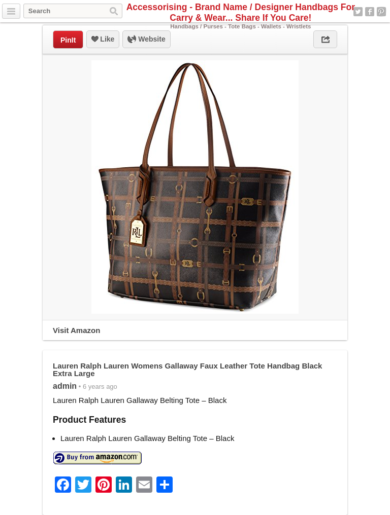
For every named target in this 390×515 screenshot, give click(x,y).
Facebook (370, 12)
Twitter (358, 12)
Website (146, 39)
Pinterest (381, 12)
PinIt (68, 40)
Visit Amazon (76, 330)
